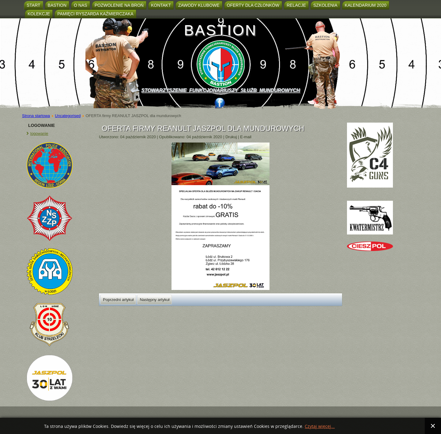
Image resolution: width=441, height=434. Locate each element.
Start (33, 5)
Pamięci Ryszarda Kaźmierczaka (95, 13)
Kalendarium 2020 (365, 5)
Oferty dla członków (253, 5)
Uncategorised (68, 115)
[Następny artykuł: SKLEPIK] (154, 299)
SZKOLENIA (325, 5)
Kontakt (161, 5)
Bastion (57, 5)
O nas (80, 5)
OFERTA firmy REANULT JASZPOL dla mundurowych (203, 128)
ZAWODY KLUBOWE (199, 5)
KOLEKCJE (39, 13)
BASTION (220, 30)
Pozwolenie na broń (119, 5)
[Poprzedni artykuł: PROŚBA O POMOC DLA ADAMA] (118, 299)
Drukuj (231, 137)
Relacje (296, 5)
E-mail (245, 137)
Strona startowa (36, 115)
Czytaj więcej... (320, 426)
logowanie (39, 133)
